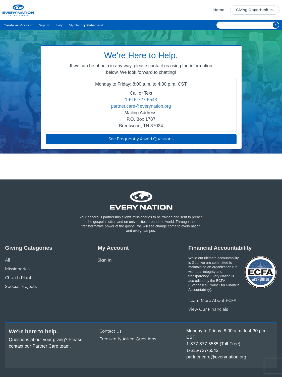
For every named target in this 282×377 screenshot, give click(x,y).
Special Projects (21, 286)
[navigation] (244, 10)
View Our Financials (208, 309)
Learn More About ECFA (212, 300)
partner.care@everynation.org (141, 106)
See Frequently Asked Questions (141, 139)
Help (60, 25)
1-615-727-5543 (141, 99)
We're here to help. (33, 331)
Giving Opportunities (254, 10)
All (7, 260)
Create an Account (19, 25)
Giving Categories (28, 248)
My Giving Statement (86, 25)
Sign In (44, 25)
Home (218, 10)
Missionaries (17, 269)
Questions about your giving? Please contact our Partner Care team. (45, 343)
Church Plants (19, 277)
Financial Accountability (220, 248)
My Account (113, 248)
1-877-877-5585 (202, 343)
